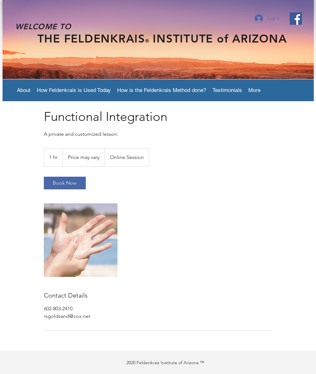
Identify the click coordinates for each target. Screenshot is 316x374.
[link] (65, 183)
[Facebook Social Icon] (296, 18)
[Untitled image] (81, 240)
